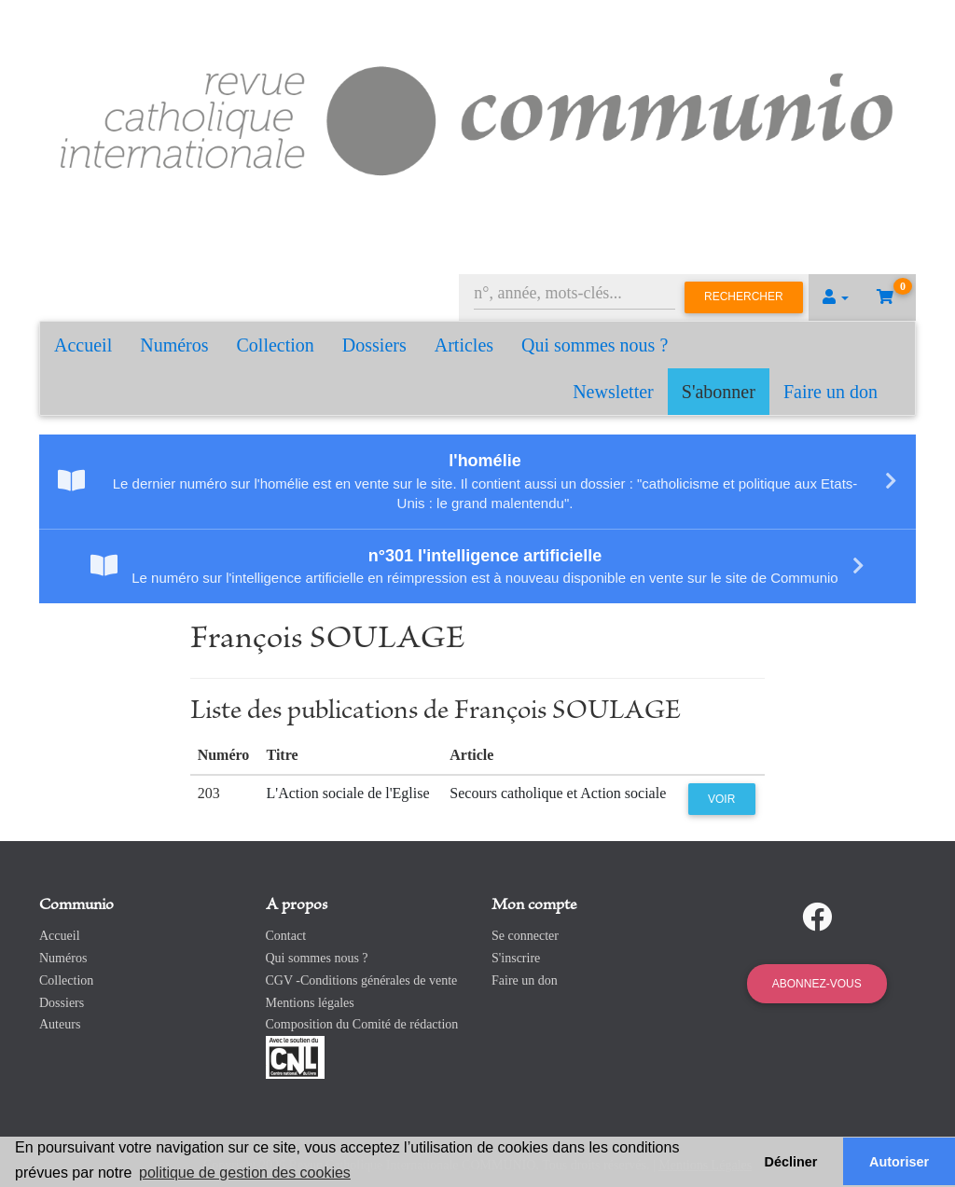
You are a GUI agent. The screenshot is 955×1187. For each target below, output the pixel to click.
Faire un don (830, 391)
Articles (464, 345)
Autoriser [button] (899, 1161)
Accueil (83, 345)
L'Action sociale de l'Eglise (348, 793)
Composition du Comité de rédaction (362, 1024)
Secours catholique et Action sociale (558, 793)
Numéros (174, 345)
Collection (275, 345)
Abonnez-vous (817, 983)
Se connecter (525, 936)
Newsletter (613, 391)
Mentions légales (310, 1003)
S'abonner (718, 391)
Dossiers (374, 345)
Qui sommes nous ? (594, 345)
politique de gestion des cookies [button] (245, 1172)
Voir (721, 799)
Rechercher (743, 296)
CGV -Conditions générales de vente (362, 980)
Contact (286, 936)
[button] (836, 297)
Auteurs (59, 1024)
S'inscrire (515, 958)
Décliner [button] (791, 1161)
